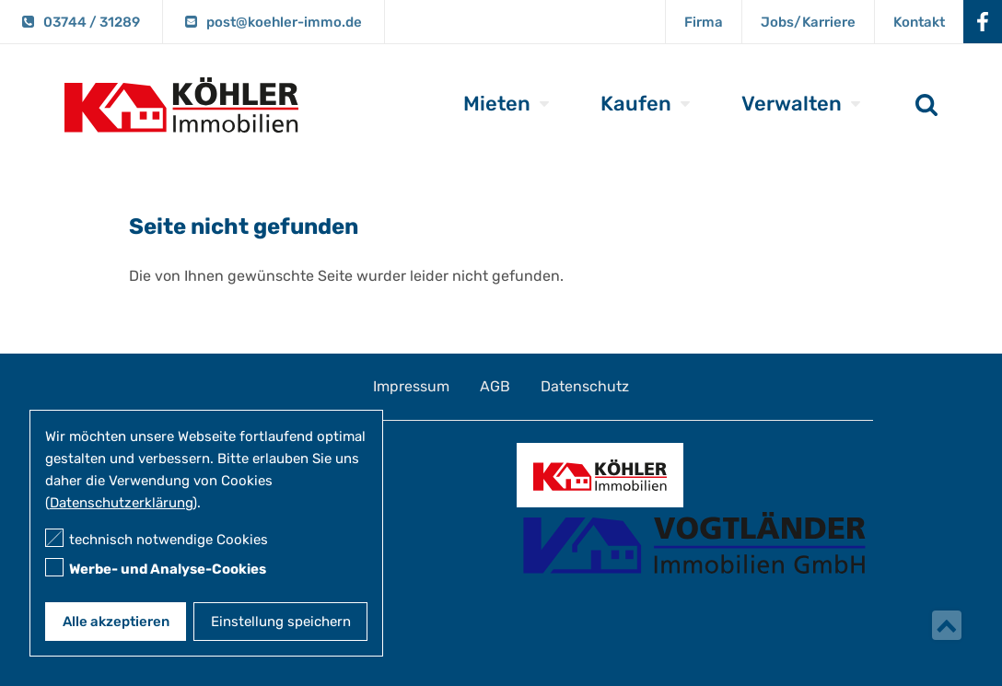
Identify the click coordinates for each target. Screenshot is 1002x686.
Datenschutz (585, 386)
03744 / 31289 (91, 22)
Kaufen (635, 103)
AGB (495, 386)
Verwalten (791, 103)
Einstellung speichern (281, 621)
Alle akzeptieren (116, 621)
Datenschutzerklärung (121, 502)
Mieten (496, 103)
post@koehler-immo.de (284, 22)
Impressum (411, 386)
